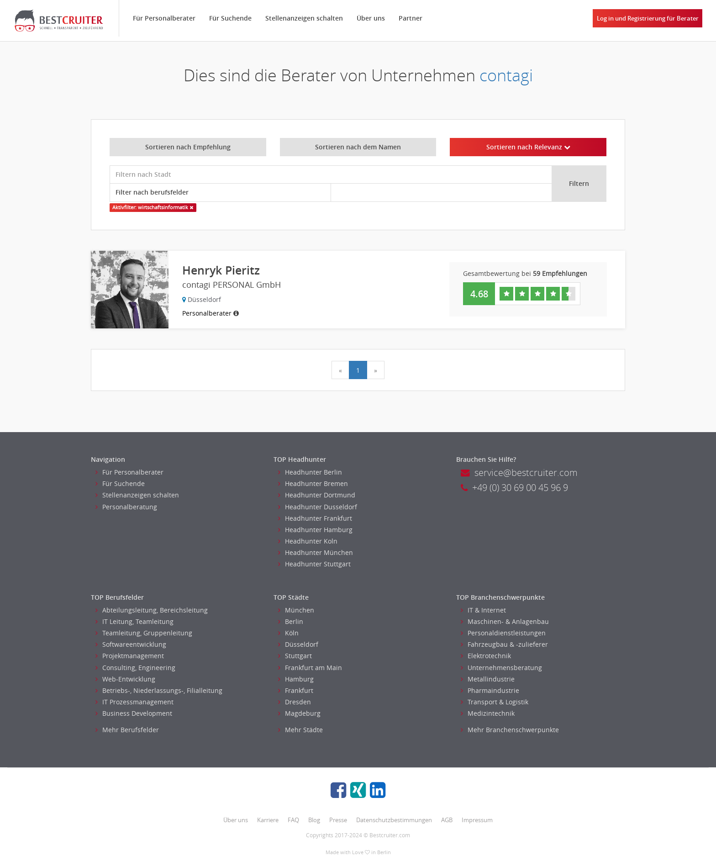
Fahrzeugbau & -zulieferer (504, 644)
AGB (447, 820)
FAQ (293, 820)
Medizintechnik (488, 713)
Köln (288, 633)
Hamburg (296, 679)
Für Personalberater (164, 18)
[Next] (375, 370)
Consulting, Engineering (135, 667)
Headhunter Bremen (313, 483)
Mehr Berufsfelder (127, 729)
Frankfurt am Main (310, 667)
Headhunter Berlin (310, 472)
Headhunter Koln (307, 541)
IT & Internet (483, 610)
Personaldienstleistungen (503, 633)
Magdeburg (299, 713)
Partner (410, 18)
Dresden (294, 701)
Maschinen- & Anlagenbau (505, 621)
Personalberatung (126, 506)
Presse (338, 820)
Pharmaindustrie (490, 690)
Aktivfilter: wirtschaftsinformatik (152, 207)
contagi (506, 75)
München (296, 610)
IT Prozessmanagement (134, 701)
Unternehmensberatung (501, 667)
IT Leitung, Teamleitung (134, 621)
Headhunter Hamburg (315, 529)
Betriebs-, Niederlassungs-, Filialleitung (158, 690)
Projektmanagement (129, 655)
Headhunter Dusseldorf (317, 506)
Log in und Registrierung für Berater (648, 18)
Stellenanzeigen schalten (304, 18)
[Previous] (340, 370)
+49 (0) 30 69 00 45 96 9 (514, 487)
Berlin (290, 621)
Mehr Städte (300, 729)
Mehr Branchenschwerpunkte (510, 729)
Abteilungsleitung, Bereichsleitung (151, 610)
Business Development (133, 713)
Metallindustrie (488, 679)
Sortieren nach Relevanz (528, 147)
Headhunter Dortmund (316, 495)
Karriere (268, 820)
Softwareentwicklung (130, 644)
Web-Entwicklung (125, 679)
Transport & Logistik (494, 701)
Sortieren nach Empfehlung (188, 147)
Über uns (371, 18)
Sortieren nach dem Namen (358, 147)
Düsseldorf (298, 644)
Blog (314, 820)
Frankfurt (295, 690)
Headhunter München (315, 552)
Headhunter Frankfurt (315, 518)
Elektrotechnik (486, 655)
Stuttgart (295, 655)
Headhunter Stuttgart (314, 564)
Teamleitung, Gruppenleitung (143, 633)
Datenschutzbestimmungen (394, 820)
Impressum (477, 820)
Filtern (579, 183)
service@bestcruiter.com (519, 472)
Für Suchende (230, 18)
